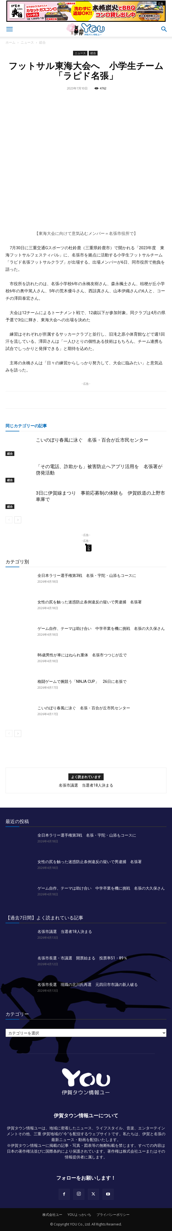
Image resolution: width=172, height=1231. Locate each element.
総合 (42, 42)
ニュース (27, 42)
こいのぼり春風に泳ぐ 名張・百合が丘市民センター (92, 440)
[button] (9, 29)
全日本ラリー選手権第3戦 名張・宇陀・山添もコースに (86, 575)
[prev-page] (9, 519)
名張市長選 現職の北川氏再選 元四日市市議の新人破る (87, 984)
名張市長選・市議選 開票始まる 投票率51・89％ (82, 958)
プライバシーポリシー (113, 1214)
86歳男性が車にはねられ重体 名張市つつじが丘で (82, 655)
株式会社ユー (52, 1214)
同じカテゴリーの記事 (26, 425)
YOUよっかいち (79, 1214)
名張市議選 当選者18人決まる (86, 785)
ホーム (10, 42)
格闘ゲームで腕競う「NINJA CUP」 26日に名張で (82, 681)
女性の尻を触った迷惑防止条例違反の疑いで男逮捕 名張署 (89, 602)
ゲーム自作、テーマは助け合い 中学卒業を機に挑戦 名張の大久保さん (101, 628)
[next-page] (17, 519)
